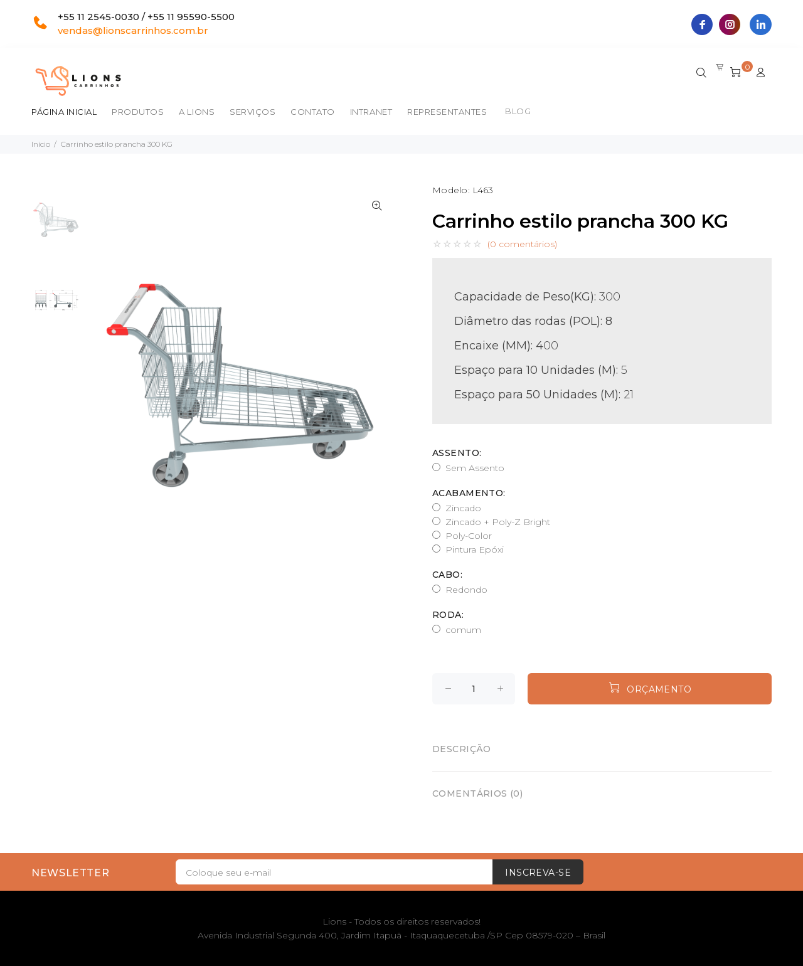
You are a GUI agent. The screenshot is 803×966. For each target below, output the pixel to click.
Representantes (447, 112)
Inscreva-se (538, 872)
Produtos (138, 112)
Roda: (448, 614)
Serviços (252, 112)
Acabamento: (469, 493)
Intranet (371, 112)
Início (40, 144)
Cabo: (447, 574)
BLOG (518, 111)
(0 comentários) (522, 244)
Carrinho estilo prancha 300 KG (117, 144)
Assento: (456, 453)
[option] (56, 226)
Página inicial (64, 112)
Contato (312, 112)
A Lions (197, 112)
